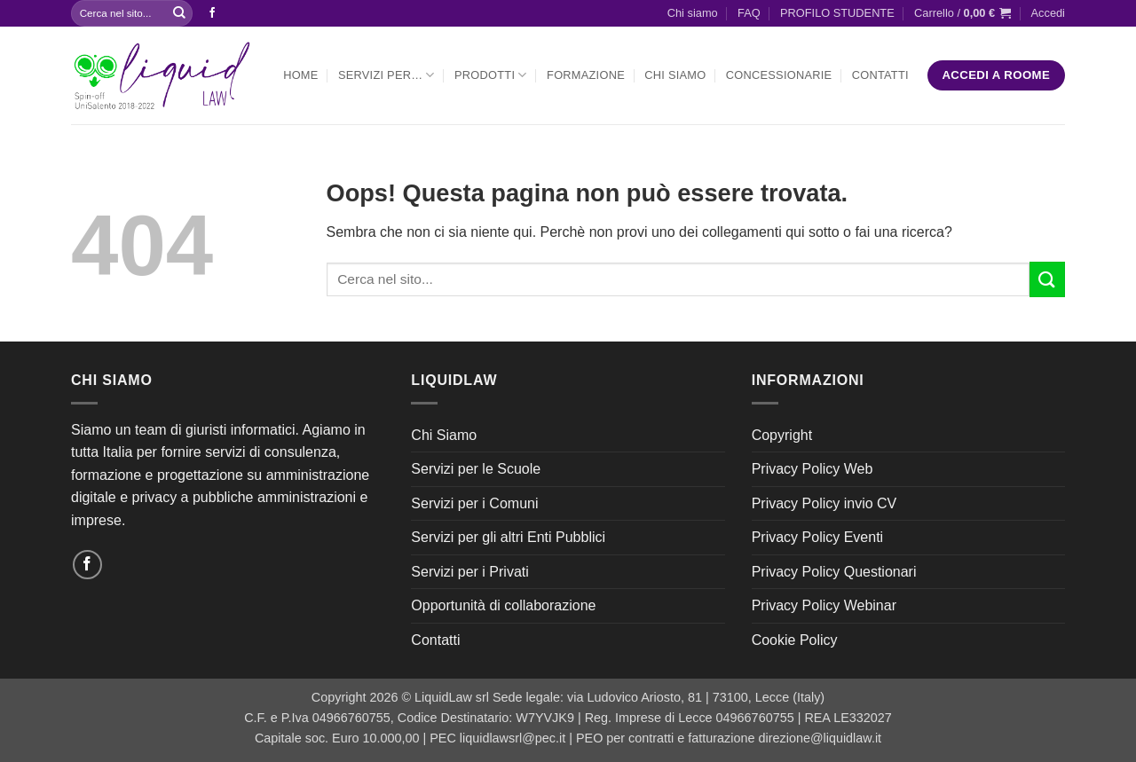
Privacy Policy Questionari (834, 571)
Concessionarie (779, 75)
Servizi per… (386, 75)
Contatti (880, 75)
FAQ (749, 13)
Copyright (782, 435)
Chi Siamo (675, 75)
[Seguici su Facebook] (212, 13)
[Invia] (179, 13)
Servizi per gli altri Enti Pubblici (508, 537)
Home (300, 75)
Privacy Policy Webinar (824, 605)
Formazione (586, 75)
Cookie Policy (795, 640)
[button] (962, 13)
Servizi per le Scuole (475, 468)
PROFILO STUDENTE (837, 13)
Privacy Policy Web (812, 468)
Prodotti (490, 75)
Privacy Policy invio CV (824, 503)
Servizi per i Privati (469, 571)
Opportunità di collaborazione (503, 605)
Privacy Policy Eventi (818, 537)
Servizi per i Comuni (474, 503)
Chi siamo (692, 13)
